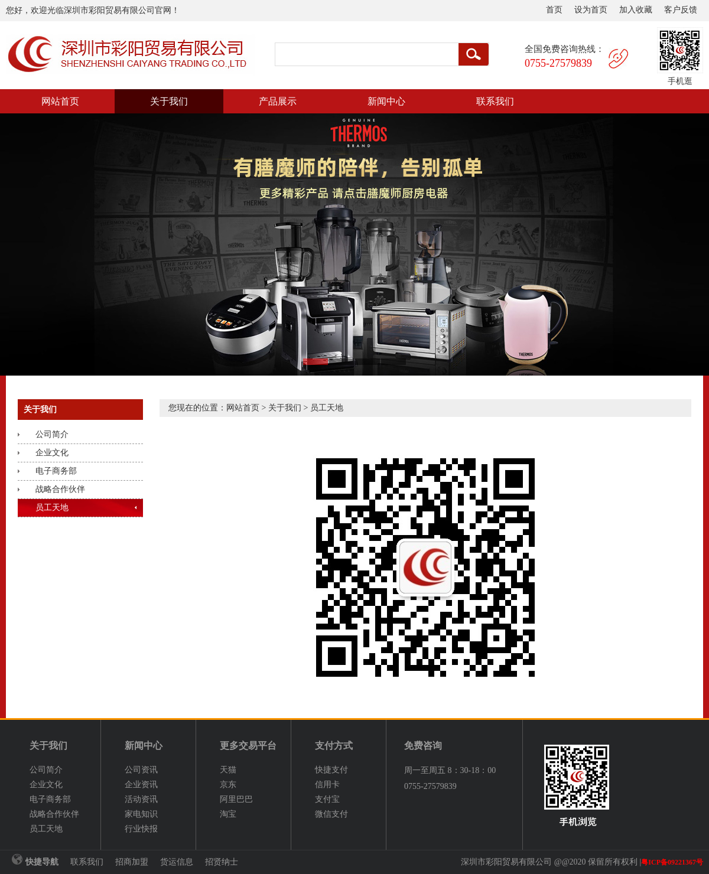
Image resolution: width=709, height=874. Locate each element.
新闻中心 (386, 101)
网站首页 (60, 101)
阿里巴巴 (236, 799)
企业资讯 (141, 784)
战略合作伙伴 (60, 489)
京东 (228, 784)
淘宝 (228, 814)
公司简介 (52, 434)
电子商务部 (56, 471)
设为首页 (590, 9)
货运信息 (176, 861)
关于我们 (169, 101)
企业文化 (52, 452)
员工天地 (52, 507)
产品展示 (278, 101)
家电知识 (141, 814)
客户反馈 (680, 9)
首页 (554, 9)
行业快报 (141, 828)
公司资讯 (141, 769)
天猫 (228, 769)
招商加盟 (131, 861)
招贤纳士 (221, 861)
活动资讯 (141, 799)
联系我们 (495, 101)
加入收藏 (635, 9)
